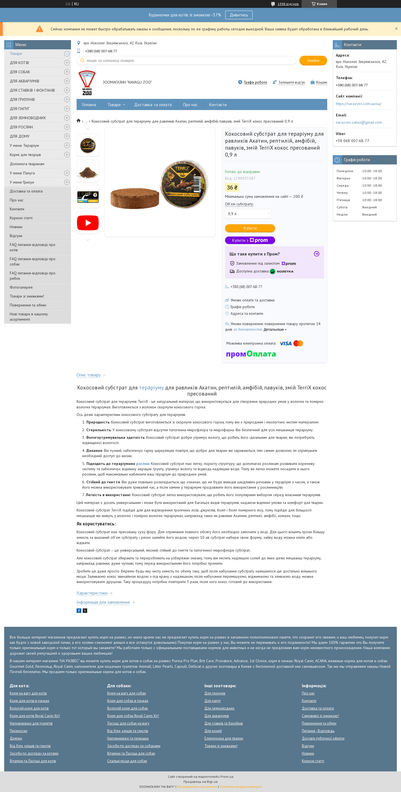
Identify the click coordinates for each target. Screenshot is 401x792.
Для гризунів (214, 693)
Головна (89, 105)
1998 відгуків (288, 4)
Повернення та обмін (28, 305)
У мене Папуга (22, 173)
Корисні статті (21, 217)
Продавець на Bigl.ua (200, 781)
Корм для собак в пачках (127, 700)
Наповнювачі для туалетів (31, 723)
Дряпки (16, 738)
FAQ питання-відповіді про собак (32, 261)
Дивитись (239, 15)
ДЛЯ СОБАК (20, 71)
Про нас (16, 200)
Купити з (250, 240)
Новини (16, 226)
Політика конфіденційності (241, 786)
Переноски (18, 730)
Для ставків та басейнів (223, 723)
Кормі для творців (25, 154)
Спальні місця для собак (127, 761)
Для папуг (212, 700)
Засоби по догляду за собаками (133, 746)
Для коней (213, 730)
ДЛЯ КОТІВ (19, 62)
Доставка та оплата (26, 191)
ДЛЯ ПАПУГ (20, 108)
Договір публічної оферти (323, 738)
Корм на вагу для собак (126, 693)
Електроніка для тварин (223, 738)
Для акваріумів (216, 715)
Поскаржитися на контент (197, 786)
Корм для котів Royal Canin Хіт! (35, 715)
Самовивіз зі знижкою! (320, 715)
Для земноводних (219, 708)
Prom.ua (227, 776)
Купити (250, 228)
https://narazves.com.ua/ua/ (359, 103)
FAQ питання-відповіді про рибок (32, 276)
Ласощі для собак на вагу (128, 723)
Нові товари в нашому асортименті (29, 316)
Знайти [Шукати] (313, 61)
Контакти (17, 208)
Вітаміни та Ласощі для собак (131, 753)
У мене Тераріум (24, 145)
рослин (142, 463)
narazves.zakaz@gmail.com (359, 122)
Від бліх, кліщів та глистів (30, 746)
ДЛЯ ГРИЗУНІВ (22, 99)
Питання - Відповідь (318, 730)
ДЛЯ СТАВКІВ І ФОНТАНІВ (32, 90)
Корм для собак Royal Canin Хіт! (133, 715)
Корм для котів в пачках (29, 700)
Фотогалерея (21, 287)
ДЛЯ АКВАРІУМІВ (24, 81)
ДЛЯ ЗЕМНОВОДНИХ (28, 117)
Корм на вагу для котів (28, 693)
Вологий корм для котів (29, 708)
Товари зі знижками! (27, 296)
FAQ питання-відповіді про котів (32, 247)
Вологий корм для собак (127, 708)
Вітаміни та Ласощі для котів (33, 761)
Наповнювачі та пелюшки (128, 738)
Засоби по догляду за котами (34, 753)
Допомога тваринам (27, 163)
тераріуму (151, 387)
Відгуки (16, 235)
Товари (16, 53)
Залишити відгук (291, 82)
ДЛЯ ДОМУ (20, 136)
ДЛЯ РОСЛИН (21, 127)
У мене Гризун (22, 182)
